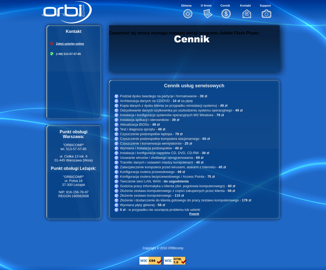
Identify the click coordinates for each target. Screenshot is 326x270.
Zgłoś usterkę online (70, 43)
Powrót (194, 213)
